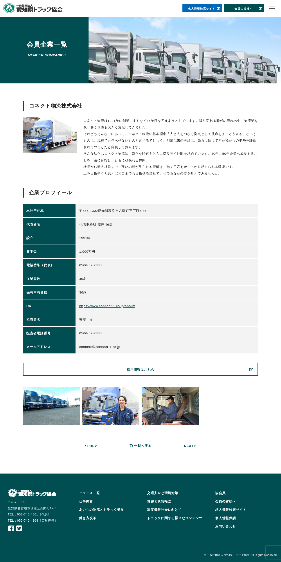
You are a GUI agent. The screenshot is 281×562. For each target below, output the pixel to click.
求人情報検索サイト (204, 9)
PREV (91, 446)
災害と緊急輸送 (159, 501)
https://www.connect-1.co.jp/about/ (107, 306)
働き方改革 (87, 518)
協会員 (220, 493)
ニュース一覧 (89, 493)
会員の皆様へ (248, 9)
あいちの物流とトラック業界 (101, 510)
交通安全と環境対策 (162, 493)
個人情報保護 (225, 518)
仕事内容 (86, 501)
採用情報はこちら (190, 370)
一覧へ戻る (140, 446)
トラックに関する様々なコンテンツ (174, 518)
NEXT (190, 446)
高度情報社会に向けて (164, 510)
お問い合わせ (225, 526)
